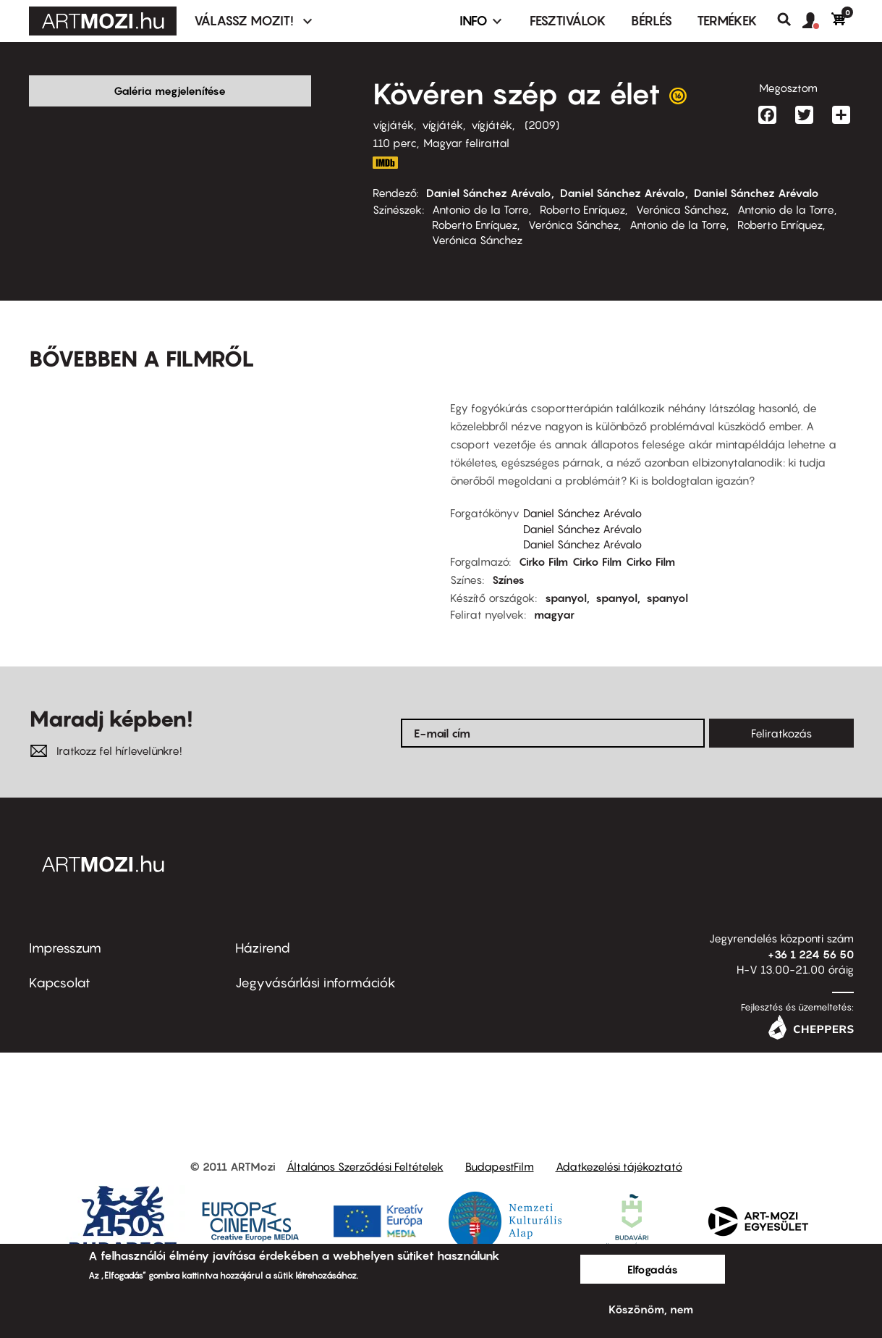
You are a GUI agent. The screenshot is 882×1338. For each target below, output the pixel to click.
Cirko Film (543, 561)
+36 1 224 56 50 (811, 954)
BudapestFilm (499, 1166)
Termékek (727, 20)
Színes (508, 579)
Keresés (789, 19)
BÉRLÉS (651, 20)
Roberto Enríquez (582, 209)
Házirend (262, 948)
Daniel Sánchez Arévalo (488, 192)
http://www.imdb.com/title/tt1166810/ (386, 162)
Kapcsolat (59, 982)
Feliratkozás (781, 733)
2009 (542, 124)
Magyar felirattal (466, 142)
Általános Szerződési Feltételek (365, 1166)
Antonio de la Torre (480, 209)
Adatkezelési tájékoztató (619, 1166)
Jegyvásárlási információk (315, 982)
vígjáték (393, 124)
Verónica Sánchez (681, 209)
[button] (816, 21)
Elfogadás (652, 1269)
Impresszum (65, 948)
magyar (554, 614)
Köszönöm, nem (651, 1309)
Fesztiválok (568, 20)
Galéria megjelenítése (170, 90)
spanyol (566, 597)
